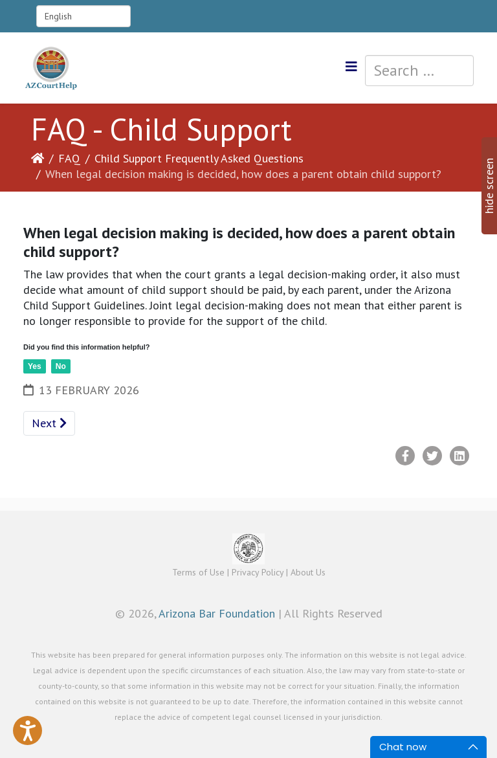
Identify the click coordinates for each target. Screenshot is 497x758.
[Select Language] (83, 16)
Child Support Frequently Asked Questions (199, 158)
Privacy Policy (257, 572)
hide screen (488, 186)
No (61, 366)
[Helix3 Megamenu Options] (351, 67)
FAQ (69, 158)
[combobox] (419, 70)
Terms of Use (198, 572)
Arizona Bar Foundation (217, 613)
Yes (34, 366)
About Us (308, 572)
